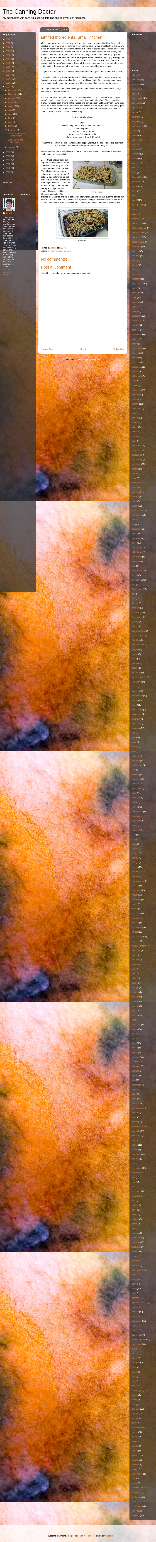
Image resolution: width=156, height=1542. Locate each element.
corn (134, 441)
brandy (135, 260)
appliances (137, 103)
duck (134, 533)
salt (133, 1228)
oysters (135, 992)
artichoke (136, 117)
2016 (8, 79)
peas (134, 1043)
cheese (135, 353)
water (134, 1469)
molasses (136, 913)
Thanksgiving (138, 1390)
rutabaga (136, 1196)
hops (134, 705)
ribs (133, 1177)
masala (135, 885)
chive (134, 385)
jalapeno (136, 728)
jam (133, 733)
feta (134, 584)
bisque (135, 214)
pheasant (136, 1066)
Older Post (118, 349)
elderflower (137, 552)
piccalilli (135, 1071)
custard (135, 506)
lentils (134, 825)
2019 (8, 67)
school (135, 1251)
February (12, 130)
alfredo (135, 75)
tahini (134, 1358)
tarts (134, 1367)
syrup (134, 1349)
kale (134, 746)
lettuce (135, 830)
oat (133, 969)
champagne (137, 348)
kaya (134, 751)
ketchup (135, 756)
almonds (136, 80)
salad (134, 1214)
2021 (8, 59)
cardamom (137, 316)
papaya (135, 997)
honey (135, 700)
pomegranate (138, 1108)
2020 (8, 63)
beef (134, 191)
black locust (137, 223)
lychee (135, 853)
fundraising (137, 617)
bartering (136, 163)
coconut (135, 422)
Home (83, 349)
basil (134, 168)
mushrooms (137, 936)
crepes (135, 473)
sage (134, 1210)
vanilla (135, 1446)
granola (135, 663)
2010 (8, 164)
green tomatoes (139, 677)
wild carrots (137, 1492)
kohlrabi (135, 784)
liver (134, 844)
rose (134, 1186)
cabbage (136, 293)
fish (133, 598)
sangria (135, 1233)
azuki (134, 130)
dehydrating (137, 515)
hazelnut (136, 691)
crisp (58, 251)
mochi (135, 909)
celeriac (135, 339)
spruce (135, 1307)
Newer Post (47, 349)
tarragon (136, 1362)
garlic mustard (138, 631)
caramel (135, 311)
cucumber (136, 483)
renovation (137, 1168)
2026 (8, 39)
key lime (136, 760)
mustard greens (139, 946)
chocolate (136, 390)
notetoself (136, 964)
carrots (135, 325)
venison (135, 1455)
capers (135, 306)
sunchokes (137, 1335)
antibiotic (136, 89)
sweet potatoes (139, 1339)
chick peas (137, 367)
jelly (134, 737)
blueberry (136, 246)
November (13, 94)
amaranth (136, 84)
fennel (135, 575)
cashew (135, 330)
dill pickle (136, 529)
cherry (135, 358)
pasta (134, 1010)
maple (135, 867)
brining (135, 269)
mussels (136, 941)
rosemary (136, 1191)
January (12, 147)
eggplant (136, 538)
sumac (135, 1330)
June (10, 114)
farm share (137, 571)
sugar (134, 1325)
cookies (135, 436)
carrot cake (137, 320)
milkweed (136, 899)
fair (133, 566)
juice (134, 742)
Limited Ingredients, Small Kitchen (16, 134)
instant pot (136, 714)
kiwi (134, 770)
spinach (135, 1298)
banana (135, 149)
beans (135, 186)
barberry (136, 154)
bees (134, 200)
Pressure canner (139, 1126)
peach (135, 1029)
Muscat (135, 932)
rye (133, 1200)
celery (135, 344)
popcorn (135, 1112)
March (11, 126)
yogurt (135, 1511)
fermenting (137, 580)
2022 (8, 55)
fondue (135, 603)
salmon (135, 1219)
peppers (135, 1057)
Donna (9, 213)
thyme (135, 1395)
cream (135, 469)
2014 (8, 87)
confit (134, 432)
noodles (135, 960)
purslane (136, 1135)
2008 (8, 172)
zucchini (135, 1515)
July (10, 110)
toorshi (135, 1418)
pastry (135, 1015)
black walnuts (138, 232)
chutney (135, 399)
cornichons (137, 445)
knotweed (136, 779)
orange (135, 987)
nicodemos (89, 1536)
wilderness (137, 1497)
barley (135, 158)
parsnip (135, 1006)
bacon (135, 135)
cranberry (136, 464)
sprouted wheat (139, 1302)
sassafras (136, 1237)
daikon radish (138, 510)
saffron (135, 1205)
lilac (134, 835)
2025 (8, 43)
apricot (135, 107)
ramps (135, 1149)
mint (134, 904)
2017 (8, 75)
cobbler (135, 418)
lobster (135, 848)
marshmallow (138, 881)
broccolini (136, 279)
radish (135, 1145)
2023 (8, 51)
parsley (135, 1001)
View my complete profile (7, 272)
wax (134, 1478)
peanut (135, 1034)
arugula (135, 121)
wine (134, 1501)
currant (135, 496)
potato (135, 1122)
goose (135, 654)
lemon (135, 807)
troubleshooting (139, 1427)
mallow (135, 858)
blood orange (138, 242)
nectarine (136, 950)
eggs (134, 543)
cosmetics (136, 450)
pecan (135, 1048)
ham (134, 686)
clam (134, 413)
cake (134, 297)
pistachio (136, 1089)
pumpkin (136, 1131)
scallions (136, 1247)
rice (133, 1182)
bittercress (136, 219)
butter (134, 288)
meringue (136, 890)
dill (133, 524)
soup (63, 251)
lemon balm (137, 811)
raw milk (136, 1159)
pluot (134, 1099)
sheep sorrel (137, 1270)
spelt (134, 1293)
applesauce (137, 98)
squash (135, 1312)
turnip (134, 1437)
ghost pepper (138, 645)
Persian (135, 1061)
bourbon (136, 255)
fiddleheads (137, 589)
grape (134, 668)
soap (134, 1279)
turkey (135, 1432)
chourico (136, 394)
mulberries (137, 927)
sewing (135, 1261)
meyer (135, 895)
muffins (135, 922)
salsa (134, 1224)
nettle (134, 955)
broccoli (135, 274)
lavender (136, 797)
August (11, 106)
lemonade (136, 821)
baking (135, 140)
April (10, 122)
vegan (135, 1451)
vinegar (135, 1460)
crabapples (137, 455)
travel (69, 251)
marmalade (137, 871)
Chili (134, 381)
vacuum (135, 1441)
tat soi (135, 1372)
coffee (135, 427)
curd (134, 487)
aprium (135, 112)
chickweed (137, 376)
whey (134, 1483)
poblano (135, 1103)
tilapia (134, 1399)
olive (134, 978)
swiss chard (137, 1344)
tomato (135, 1413)
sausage (136, 1242)
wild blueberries (139, 1487)
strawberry (137, 1321)
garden (135, 621)
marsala (135, 876)
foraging (135, 612)
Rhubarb (136, 1173)
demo (134, 519)
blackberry (136, 237)
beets (134, 209)
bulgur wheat (138, 283)
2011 (8, 160)
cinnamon (136, 408)
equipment (137, 557)
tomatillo (136, 1409)
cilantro (135, 404)
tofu (134, 1404)
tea (133, 1376)
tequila (135, 1386)
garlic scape (137, 635)
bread (134, 265)
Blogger (109, 1536)
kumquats (136, 788)
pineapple (136, 1085)
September (13, 102)
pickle (134, 1075)
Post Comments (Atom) (88, 359)
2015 (8, 83)
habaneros (137, 682)
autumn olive (138, 126)
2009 (8, 168)
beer (134, 195)
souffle (135, 1284)
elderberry (136, 547)
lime (134, 839)
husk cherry (137, 709)
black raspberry (139, 228)
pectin (135, 1052)
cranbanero (137, 459)
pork (134, 1117)
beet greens (137, 205)
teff (133, 1381)
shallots (135, 1265)
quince (135, 1140)
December (13, 90)
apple (134, 93)
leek (134, 802)
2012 (8, 156)
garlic (134, 626)
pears (134, 1038)
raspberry (136, 1154)
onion (134, 983)
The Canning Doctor (29, 11)
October (12, 98)
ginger (135, 649)
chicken (51, 251)
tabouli (135, 1353)
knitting (135, 774)
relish (134, 1163)
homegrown (137, 696)
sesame (135, 1256)
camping (136, 302)
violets (135, 1464)
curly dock (136, 492)
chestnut (136, 362)
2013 (8, 152)
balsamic (136, 144)
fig (133, 594)
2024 (8, 47)
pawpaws (136, 1024)
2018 (8, 71)
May (10, 118)
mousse (135, 918)
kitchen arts (137, 765)
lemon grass (137, 816)
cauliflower (137, 334)
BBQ (134, 172)
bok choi (136, 251)
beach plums (138, 177)
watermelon (137, 1474)
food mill (136, 608)
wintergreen (137, 1506)
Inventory (136, 719)
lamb (134, 793)
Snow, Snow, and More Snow (15, 141)
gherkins (136, 640)
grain (134, 658)
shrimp (135, 1274)
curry (134, 501)
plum (134, 1094)
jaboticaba (136, 723)
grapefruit (136, 672)
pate (134, 1020)
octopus (135, 973)
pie (133, 1080)
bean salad (137, 181)
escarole (136, 561)
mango (135, 862)
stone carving (138, 1316)
